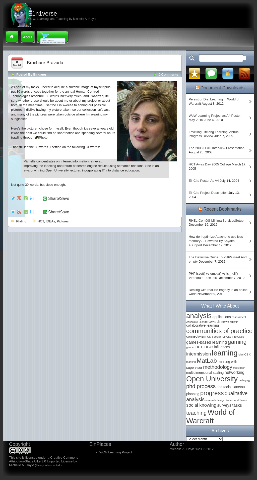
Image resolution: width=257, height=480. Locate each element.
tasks (237, 405)
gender (190, 347)
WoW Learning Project (115, 452)
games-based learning (206, 342)
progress (212, 393)
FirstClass (238, 336)
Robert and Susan (236, 400)
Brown (225, 321)
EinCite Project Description (208, 193)
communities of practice (219, 330)
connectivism (196, 336)
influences (222, 347)
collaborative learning (202, 325)
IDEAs (50, 221)
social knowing (201, 405)
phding (21, 221)
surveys (224, 405)
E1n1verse (42, 13)
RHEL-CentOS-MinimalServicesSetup (216, 220)
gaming (237, 341)
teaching (196, 413)
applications (222, 317)
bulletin (234, 321)
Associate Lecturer (197, 321)
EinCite (226, 336)
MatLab (207, 360)
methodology (217, 367)
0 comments (168, 74)
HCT (41, 221)
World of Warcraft (210, 416)
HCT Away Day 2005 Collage (210, 164)
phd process (201, 386)
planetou (238, 387)
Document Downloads (222, 87)
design (217, 336)
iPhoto (42, 137)
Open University (212, 379)
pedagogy (244, 380)
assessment (239, 317)
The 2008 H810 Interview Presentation (216, 148)
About (27, 37)
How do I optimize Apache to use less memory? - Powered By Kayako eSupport (216, 241)
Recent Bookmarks (222, 209)
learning (224, 353)
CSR (210, 336)
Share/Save (58, 199)
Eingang (39, 74)
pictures (63, 221)
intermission (198, 353)
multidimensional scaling (205, 373)
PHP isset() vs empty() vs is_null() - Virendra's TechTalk (214, 276)
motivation (239, 367)
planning (192, 394)
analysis (199, 316)
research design (215, 400)
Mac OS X (244, 354)
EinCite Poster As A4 (204, 181)
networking (234, 372)
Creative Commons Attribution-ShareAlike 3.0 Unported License (43, 459)
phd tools (224, 387)
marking (191, 361)
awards (214, 322)
